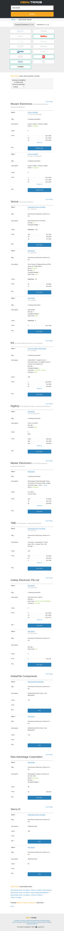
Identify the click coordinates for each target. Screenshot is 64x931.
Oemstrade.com (32, 2)
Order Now (39, 148)
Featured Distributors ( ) (24, 24)
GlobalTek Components (24, 676)
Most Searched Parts (33, 920)
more (45, 485)
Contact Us (17, 920)
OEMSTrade (32, 917)
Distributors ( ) (43, 24)
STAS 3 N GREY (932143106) (37, 348)
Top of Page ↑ (49, 101)
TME (26, 523)
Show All (39, 142)
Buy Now (39, 244)
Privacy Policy (45, 920)
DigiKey (30, 406)
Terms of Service (17, 922)
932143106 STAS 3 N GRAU (36, 207)
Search (32, 14)
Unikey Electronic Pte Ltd (25, 580)
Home (13, 19)
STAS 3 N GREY (33, 112)
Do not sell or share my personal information (37, 922)
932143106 (31, 251)
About (24, 920)
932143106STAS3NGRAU (36, 682)
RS (27, 342)
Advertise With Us (32, 924)
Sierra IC (16, 809)
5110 (12, 906)
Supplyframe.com (41, 927)
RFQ (39, 710)
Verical (22, 201)
